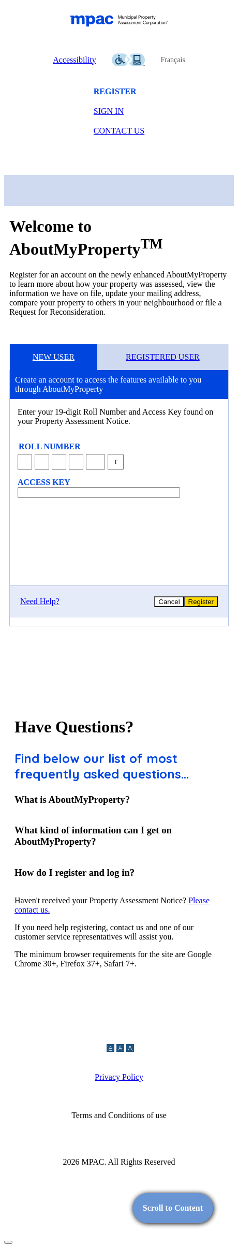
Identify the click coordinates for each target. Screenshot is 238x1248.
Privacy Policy (119, 1077)
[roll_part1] (25, 462)
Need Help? (40, 601)
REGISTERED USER (163, 357)
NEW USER (54, 357)
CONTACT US (119, 130)
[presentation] (119, 540)
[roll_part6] (116, 462)
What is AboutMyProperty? (72, 799)
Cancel (169, 602)
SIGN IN (109, 111)
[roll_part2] (42, 462)
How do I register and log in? (74, 872)
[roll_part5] (95, 462)
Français (172, 78)
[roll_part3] (59, 462)
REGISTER (115, 91)
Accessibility (74, 78)
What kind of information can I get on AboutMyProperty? (93, 836)
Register (201, 602)
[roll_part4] (76, 462)
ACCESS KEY (44, 482)
